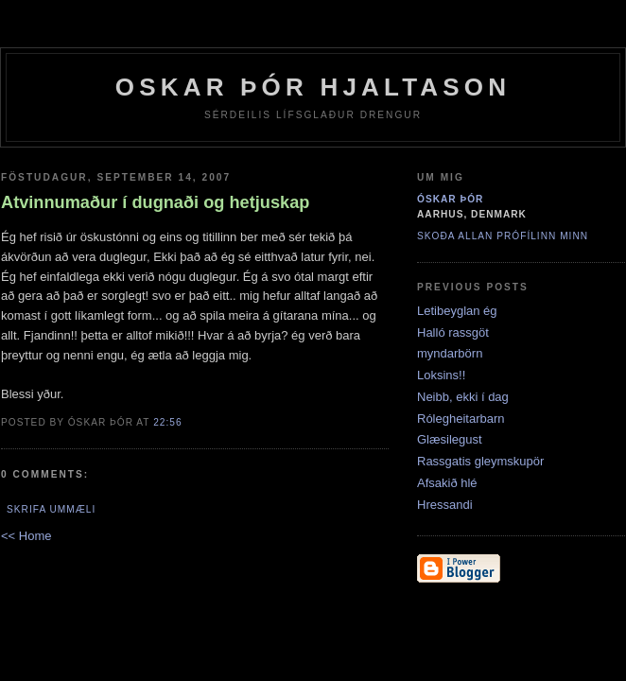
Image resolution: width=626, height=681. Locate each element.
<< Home (26, 536)
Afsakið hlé (447, 483)
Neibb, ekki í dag (463, 397)
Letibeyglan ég (457, 311)
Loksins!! (441, 375)
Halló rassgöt (453, 332)
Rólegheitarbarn (461, 418)
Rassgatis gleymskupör (480, 461)
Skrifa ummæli (51, 509)
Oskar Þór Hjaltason (313, 87)
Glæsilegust (449, 439)
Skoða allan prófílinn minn (502, 236)
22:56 (167, 422)
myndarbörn (449, 353)
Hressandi (445, 505)
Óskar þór (450, 199)
